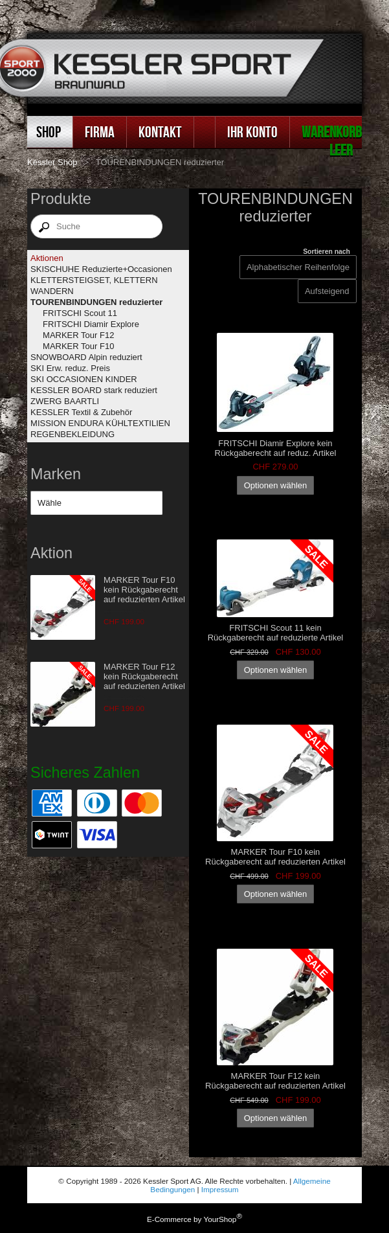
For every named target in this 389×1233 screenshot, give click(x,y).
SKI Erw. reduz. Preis (70, 368)
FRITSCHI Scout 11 (80, 313)
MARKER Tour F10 (78, 346)
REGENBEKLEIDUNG (72, 434)
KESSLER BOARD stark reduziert (93, 390)
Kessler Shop (52, 162)
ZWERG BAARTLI (64, 401)
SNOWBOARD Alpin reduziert (86, 357)
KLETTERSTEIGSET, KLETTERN (94, 280)
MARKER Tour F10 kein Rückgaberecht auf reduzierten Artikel (144, 589)
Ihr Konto (252, 132)
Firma (100, 132)
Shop (48, 132)
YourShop (219, 1219)
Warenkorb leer (332, 141)
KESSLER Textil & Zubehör (81, 412)
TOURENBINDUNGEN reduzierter (96, 302)
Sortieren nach (326, 251)
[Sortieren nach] (327, 291)
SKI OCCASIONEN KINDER (83, 379)
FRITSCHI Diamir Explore (91, 324)
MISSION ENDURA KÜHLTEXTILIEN (100, 423)
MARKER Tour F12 (78, 335)
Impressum (220, 1189)
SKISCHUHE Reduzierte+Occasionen (101, 269)
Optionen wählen (275, 485)
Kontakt (160, 132)
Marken (55, 474)
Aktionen (46, 258)
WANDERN (52, 291)
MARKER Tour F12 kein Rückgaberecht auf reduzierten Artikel (144, 676)
